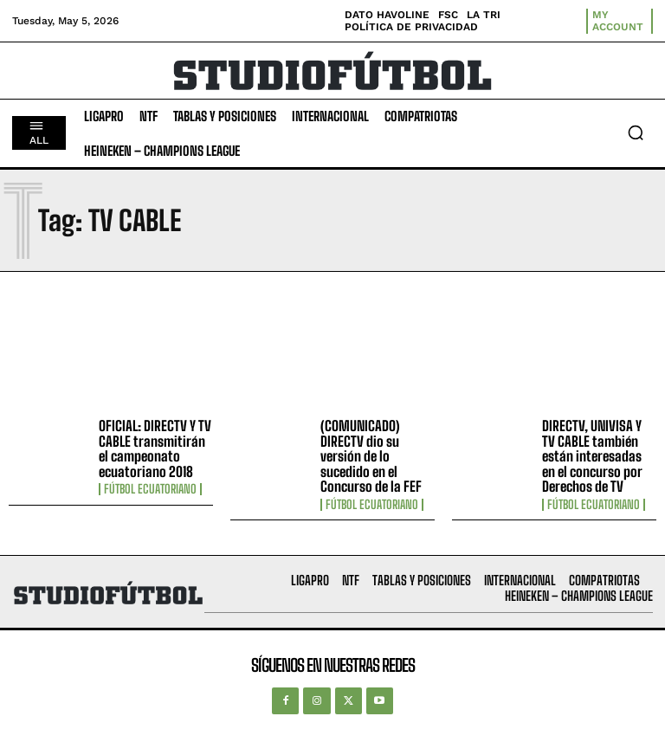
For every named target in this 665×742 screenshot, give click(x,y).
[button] (635, 132)
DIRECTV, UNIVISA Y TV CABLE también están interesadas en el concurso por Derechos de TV (592, 455)
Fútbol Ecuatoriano (150, 489)
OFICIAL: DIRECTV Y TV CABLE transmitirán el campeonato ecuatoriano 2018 (155, 448)
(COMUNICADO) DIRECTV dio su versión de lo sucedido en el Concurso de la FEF (371, 455)
